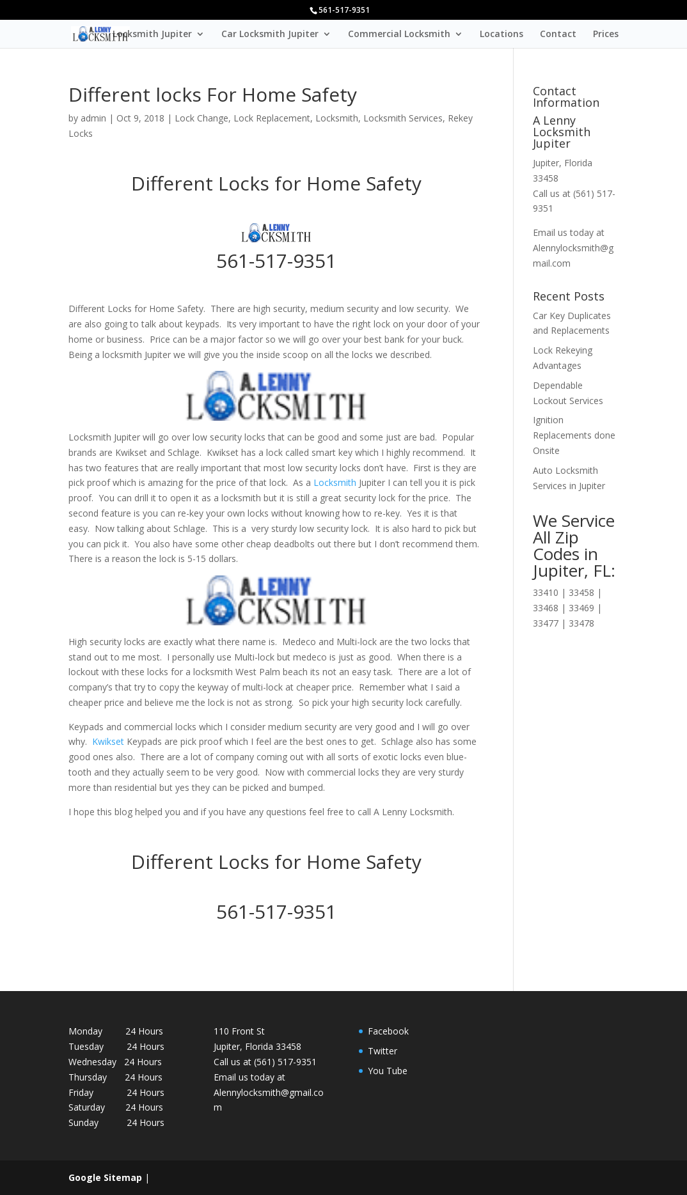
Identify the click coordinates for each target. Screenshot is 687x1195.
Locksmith (336, 118)
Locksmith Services (403, 118)
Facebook (388, 1031)
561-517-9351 (276, 260)
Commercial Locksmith (399, 34)
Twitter (382, 1051)
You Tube (387, 1071)
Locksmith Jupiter (152, 34)
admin (93, 118)
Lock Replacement (271, 118)
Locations (501, 34)
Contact (558, 34)
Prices (606, 34)
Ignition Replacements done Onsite (574, 435)
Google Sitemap (105, 1177)
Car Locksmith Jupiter (270, 34)
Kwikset (107, 741)
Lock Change (201, 118)
